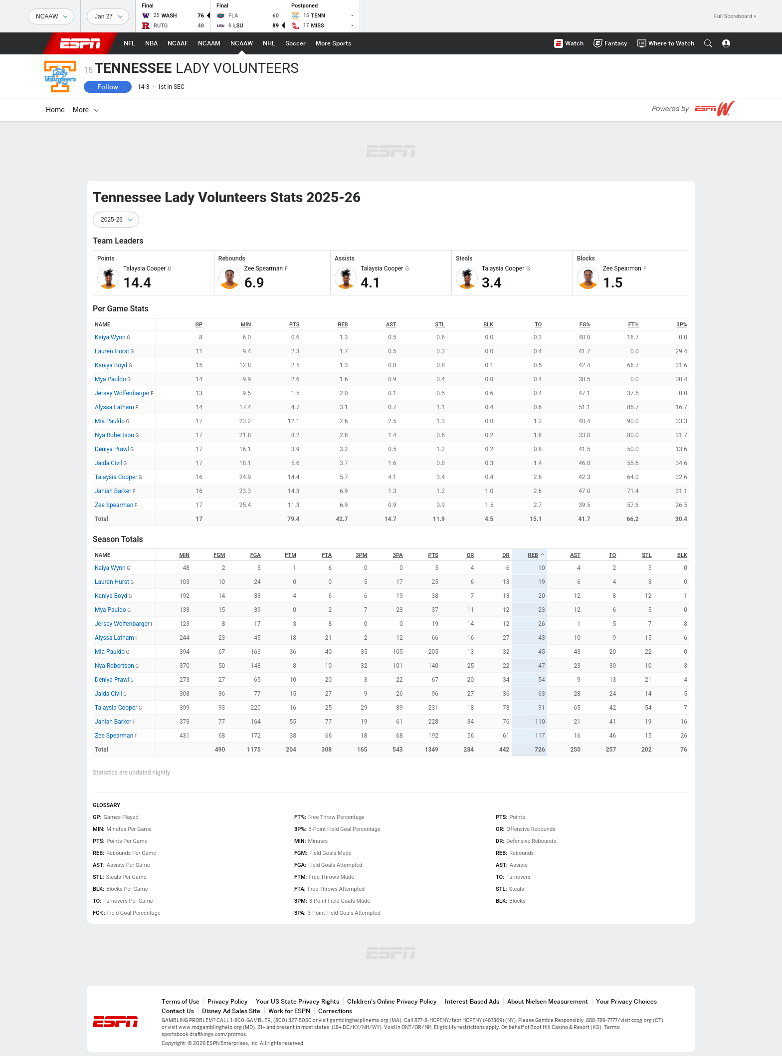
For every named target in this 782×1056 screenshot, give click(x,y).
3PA (398, 555)
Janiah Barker (113, 491)
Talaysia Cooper (116, 477)
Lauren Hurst (112, 351)
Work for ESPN (289, 1011)
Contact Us (178, 1011)
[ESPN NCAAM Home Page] (209, 43)
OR (470, 555)
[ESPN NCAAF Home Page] (178, 43)
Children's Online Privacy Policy (392, 1001)
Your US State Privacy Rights (297, 1001)
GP (198, 324)
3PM (361, 555)
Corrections (335, 1011)
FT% (633, 324)
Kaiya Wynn (110, 337)
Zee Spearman (114, 505)
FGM (219, 555)
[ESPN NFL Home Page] (129, 43)
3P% (682, 324)
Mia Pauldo (110, 421)
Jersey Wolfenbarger (122, 393)
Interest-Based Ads (472, 1001)
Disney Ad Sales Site (231, 1011)
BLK (488, 324)
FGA (255, 555)
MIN (246, 324)
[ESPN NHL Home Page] (269, 43)
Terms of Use (180, 1001)
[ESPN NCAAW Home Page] (241, 43)
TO (538, 324)
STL (440, 324)
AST (391, 324)
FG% (585, 324)
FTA (327, 555)
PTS (294, 324)
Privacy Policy (227, 1001)
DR (505, 555)
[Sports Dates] (108, 16)
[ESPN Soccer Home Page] (295, 43)
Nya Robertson (114, 435)
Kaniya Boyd (111, 365)
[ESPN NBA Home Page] (151, 43)
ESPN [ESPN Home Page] (80, 43)
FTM (290, 555)
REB (343, 324)
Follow (107, 86)
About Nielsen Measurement (547, 1001)
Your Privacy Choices (626, 1001)
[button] (708, 43)
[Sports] (51, 16)
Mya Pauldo (110, 379)
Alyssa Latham (114, 407)
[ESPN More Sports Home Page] (333, 43)
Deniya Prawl (112, 449)
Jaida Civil (108, 463)
